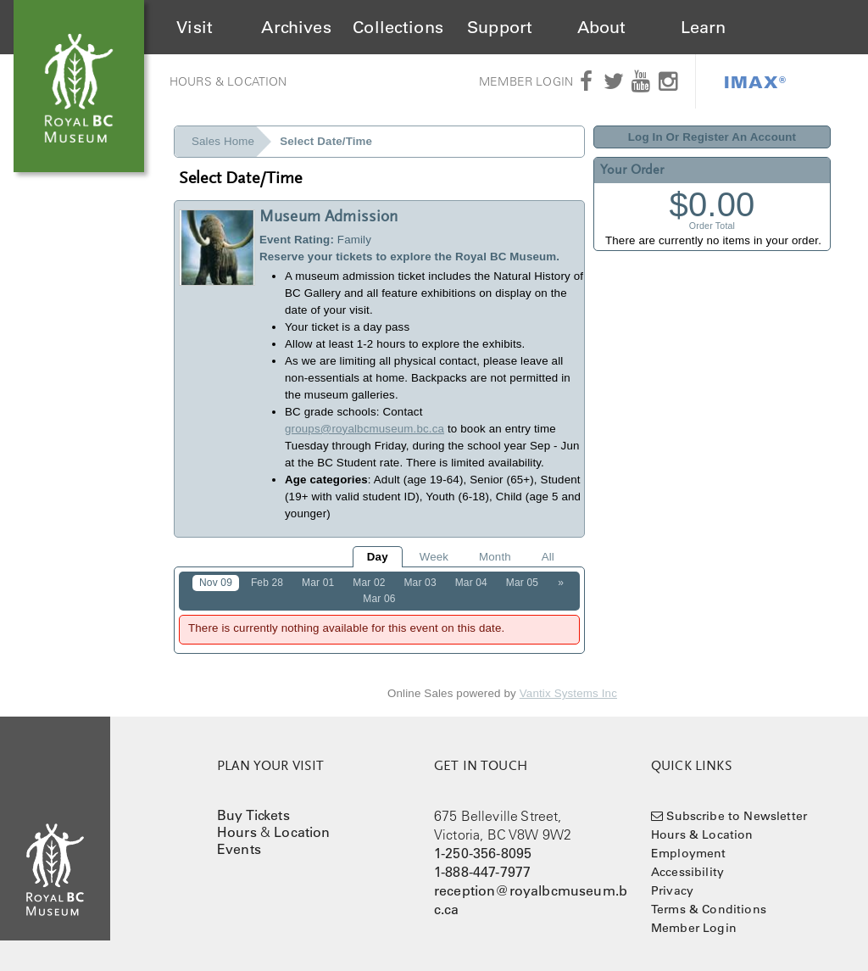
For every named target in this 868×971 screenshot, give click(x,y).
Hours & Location (228, 81)
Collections (398, 27)
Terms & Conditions (708, 909)
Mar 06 (379, 599)
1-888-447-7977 (482, 871)
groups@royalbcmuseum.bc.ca (364, 428)
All (548, 556)
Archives (296, 27)
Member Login (526, 81)
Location (302, 831)
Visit (194, 27)
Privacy (672, 890)
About (601, 27)
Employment (688, 853)
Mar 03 (419, 583)
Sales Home (223, 141)
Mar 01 (318, 583)
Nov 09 (215, 583)
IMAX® (755, 81)
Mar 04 (471, 583)
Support (499, 27)
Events (239, 848)
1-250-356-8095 (482, 853)
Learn (703, 27)
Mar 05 (522, 583)
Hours (237, 831)
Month (495, 556)
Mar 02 (369, 583)
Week (434, 556)
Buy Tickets (253, 814)
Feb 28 (267, 583)
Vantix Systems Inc (568, 693)
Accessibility (687, 871)
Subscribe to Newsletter (736, 815)
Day (377, 556)
